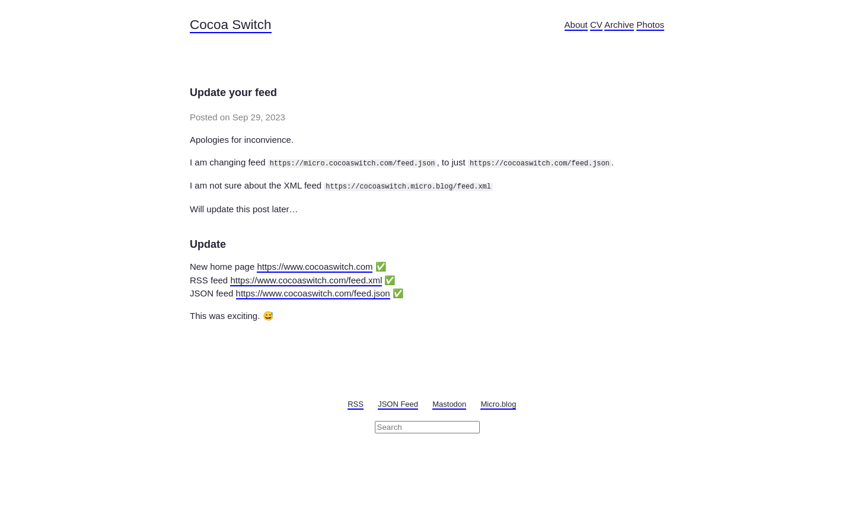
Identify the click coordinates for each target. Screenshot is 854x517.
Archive (619, 25)
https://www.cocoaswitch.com (314, 266)
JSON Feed (398, 404)
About (576, 25)
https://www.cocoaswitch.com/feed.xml (306, 280)
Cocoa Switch (231, 24)
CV (596, 25)
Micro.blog (498, 404)
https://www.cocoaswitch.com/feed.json (313, 293)
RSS (356, 404)
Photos (650, 25)
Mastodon (449, 404)
